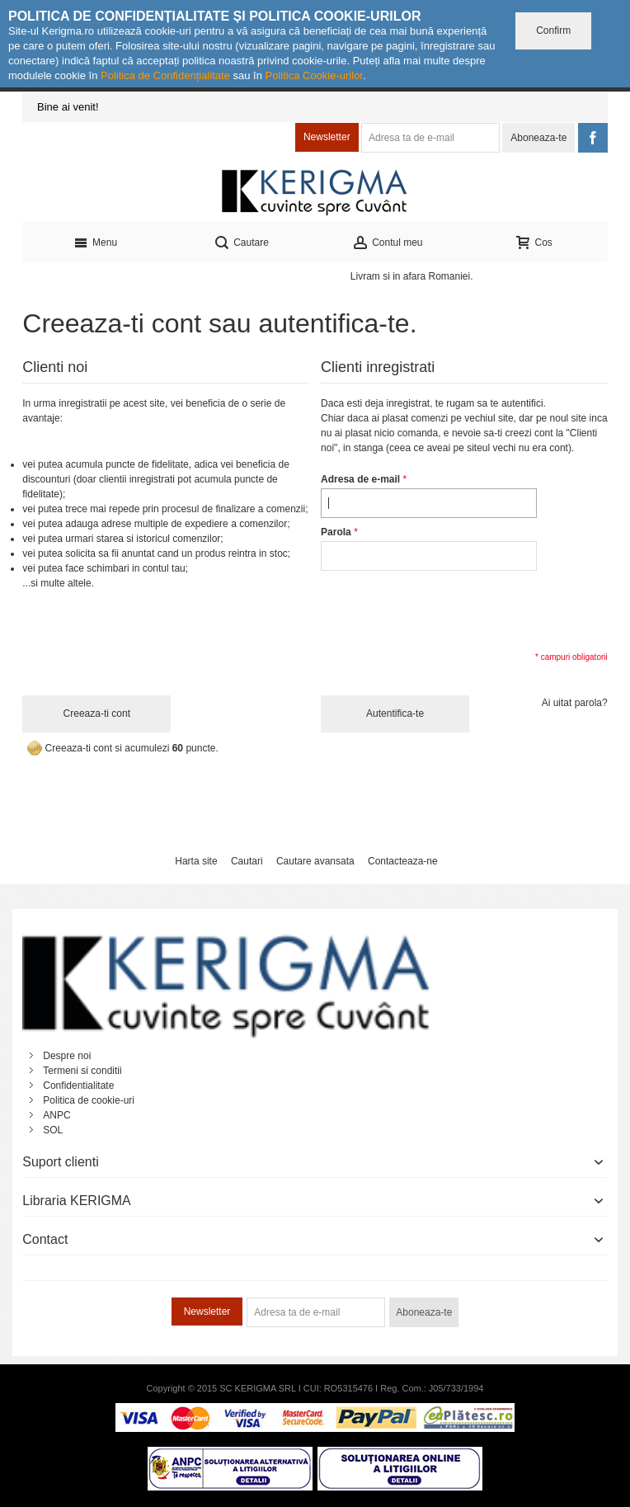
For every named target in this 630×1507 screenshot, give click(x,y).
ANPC (56, 1115)
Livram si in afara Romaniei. (411, 276)
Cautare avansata (315, 861)
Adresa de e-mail (360, 479)
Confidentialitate (78, 1085)
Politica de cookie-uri (88, 1100)
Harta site (196, 861)
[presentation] (446, 609)
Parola (336, 532)
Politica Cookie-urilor (314, 75)
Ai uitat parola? (575, 703)
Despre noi (67, 1056)
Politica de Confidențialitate (165, 75)
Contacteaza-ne (403, 861)
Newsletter (326, 137)
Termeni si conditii (82, 1070)
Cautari (247, 861)
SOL (53, 1130)
